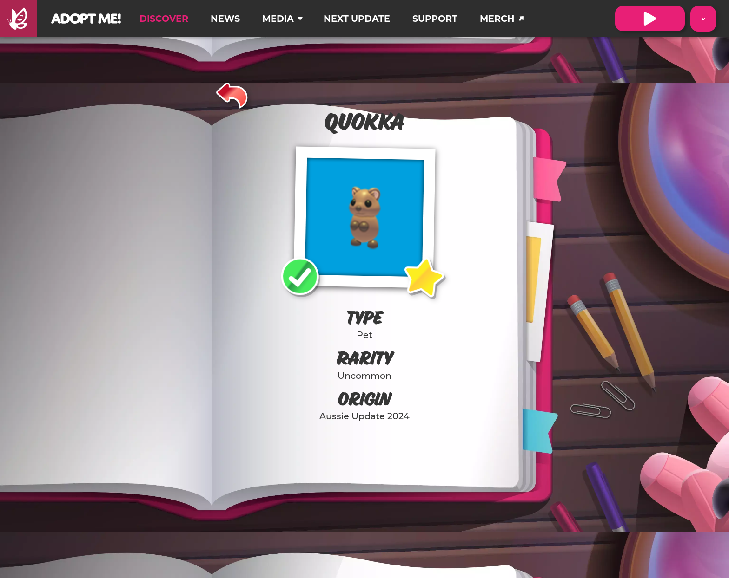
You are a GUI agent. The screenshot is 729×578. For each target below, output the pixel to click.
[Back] (232, 94)
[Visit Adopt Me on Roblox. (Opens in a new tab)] (650, 18)
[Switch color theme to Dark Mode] (703, 19)
